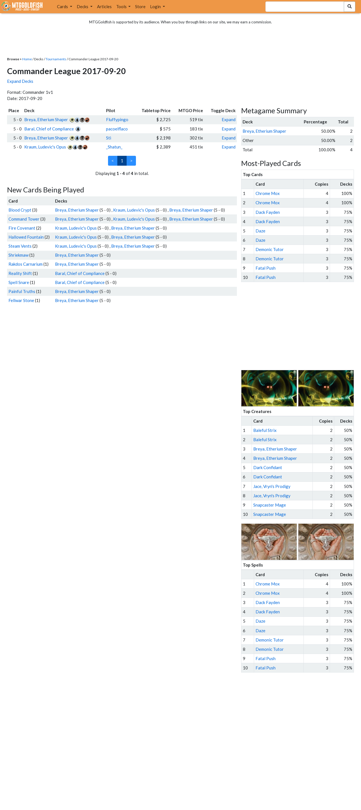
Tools (121, 6)
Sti (108, 137)
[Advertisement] (302, 326)
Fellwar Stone (21, 300)
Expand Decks (20, 81)
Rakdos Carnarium (25, 264)
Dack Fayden (268, 212)
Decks (83, 6)
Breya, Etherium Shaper (46, 119)
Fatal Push (266, 267)
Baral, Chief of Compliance (49, 128)
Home (27, 59)
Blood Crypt (19, 209)
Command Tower (23, 218)
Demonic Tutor (270, 249)
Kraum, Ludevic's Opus (45, 146)
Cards (63, 6)
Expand (228, 119)
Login (156, 6)
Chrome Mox (268, 193)
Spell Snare (18, 282)
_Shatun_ (114, 146)
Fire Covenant (21, 227)
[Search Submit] (349, 6)
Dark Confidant (267, 467)
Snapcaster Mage (269, 504)
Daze (260, 230)
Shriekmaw (18, 255)
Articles (104, 6)
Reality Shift (20, 273)
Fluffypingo (117, 119)
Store (140, 6)
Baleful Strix (265, 430)
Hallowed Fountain (26, 236)
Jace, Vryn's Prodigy (271, 486)
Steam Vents (20, 245)
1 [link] (122, 160)
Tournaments (56, 59)
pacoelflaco (117, 128)
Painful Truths (21, 291)
